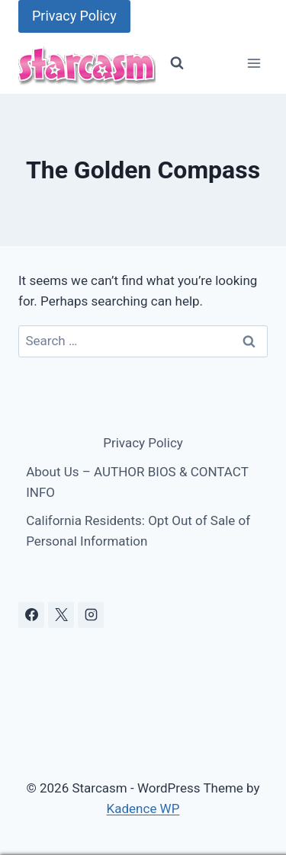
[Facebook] (31, 615)
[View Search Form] (177, 63)
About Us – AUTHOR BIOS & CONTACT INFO (137, 482)
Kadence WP (143, 808)
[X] (61, 615)
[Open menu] (253, 63)
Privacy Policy (74, 16)
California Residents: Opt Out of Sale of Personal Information (138, 531)
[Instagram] (91, 615)
